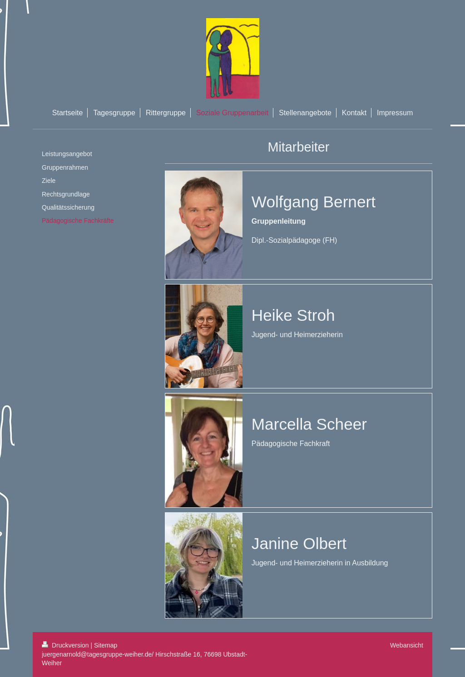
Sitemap (105, 645)
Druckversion (66, 645)
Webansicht (406, 645)
